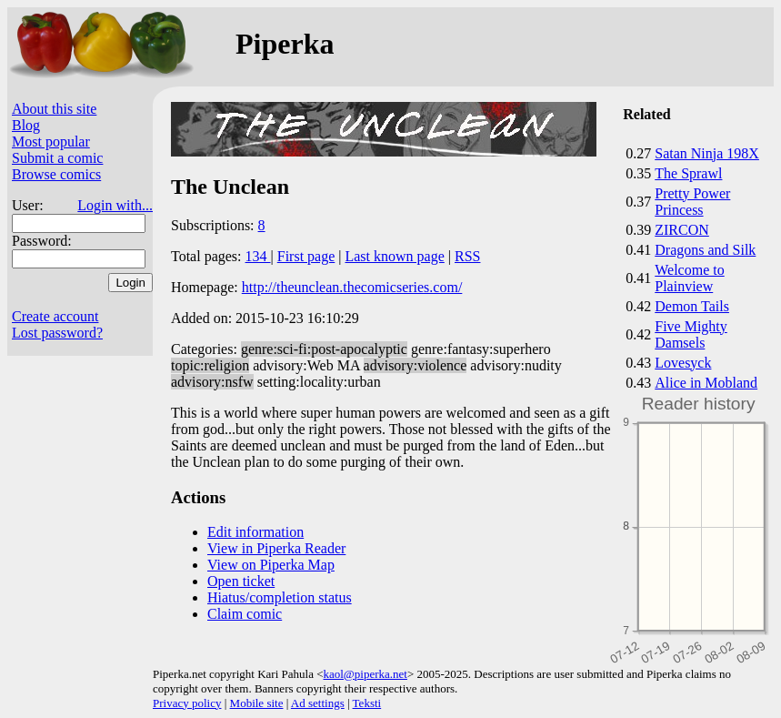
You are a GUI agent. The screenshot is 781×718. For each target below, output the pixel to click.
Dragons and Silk (705, 250)
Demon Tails (692, 306)
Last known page (394, 256)
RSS (467, 256)
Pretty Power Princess (692, 201)
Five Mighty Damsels (691, 334)
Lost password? (57, 332)
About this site (54, 108)
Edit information (255, 532)
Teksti (367, 703)
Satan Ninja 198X (707, 153)
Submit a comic (57, 158)
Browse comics (56, 174)
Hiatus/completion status (279, 597)
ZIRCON (682, 230)
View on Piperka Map (271, 564)
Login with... (115, 205)
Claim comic (244, 614)
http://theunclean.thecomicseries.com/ (352, 287)
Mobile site (257, 703)
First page (306, 256)
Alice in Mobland (706, 382)
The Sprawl (688, 173)
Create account (55, 316)
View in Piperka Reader (276, 548)
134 (258, 256)
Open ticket (241, 581)
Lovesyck (683, 362)
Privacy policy (187, 703)
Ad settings (318, 703)
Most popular (51, 141)
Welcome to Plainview (689, 278)
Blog (26, 125)
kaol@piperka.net (364, 674)
